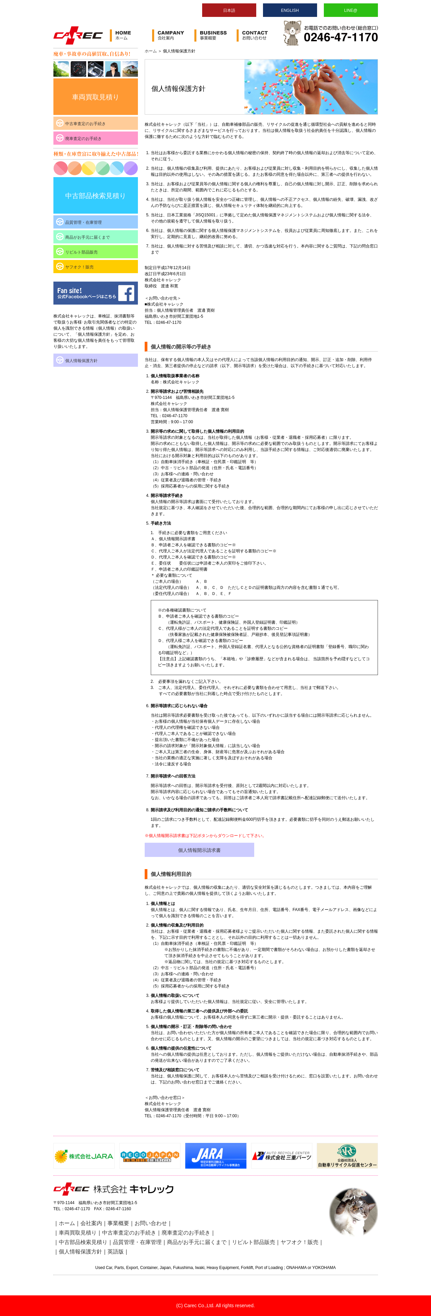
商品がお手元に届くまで (87, 237)
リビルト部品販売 (81, 252)
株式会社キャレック (78, 35)
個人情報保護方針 (81, 360)
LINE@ (350, 10)
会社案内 (173, 35)
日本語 (229, 10)
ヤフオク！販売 (79, 267)
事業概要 (118, 1223)
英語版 (115, 1251)
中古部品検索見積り (95, 195)
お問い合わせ (258, 35)
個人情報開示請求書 (199, 850)
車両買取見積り (95, 97)
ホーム (131, 35)
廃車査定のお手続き (83, 138)
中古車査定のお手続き (85, 123)
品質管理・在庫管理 (83, 222)
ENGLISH (290, 10)
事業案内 (215, 35)
